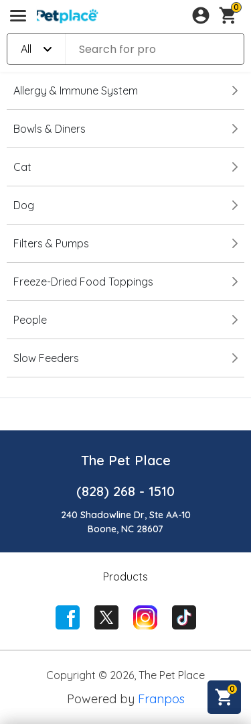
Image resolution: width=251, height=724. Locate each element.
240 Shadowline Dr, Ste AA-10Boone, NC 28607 (126, 522)
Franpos (161, 699)
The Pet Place (126, 460)
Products (125, 576)
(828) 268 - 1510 (125, 491)
